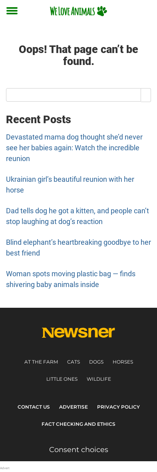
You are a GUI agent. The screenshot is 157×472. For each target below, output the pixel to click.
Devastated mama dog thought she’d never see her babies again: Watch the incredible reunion (74, 148)
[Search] (146, 95)
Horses (123, 362)
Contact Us (34, 407)
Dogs (96, 362)
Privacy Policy (118, 407)
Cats (73, 362)
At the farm (41, 362)
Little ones (62, 379)
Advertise (73, 407)
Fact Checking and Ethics (78, 424)
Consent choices (78, 449)
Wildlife (99, 379)
